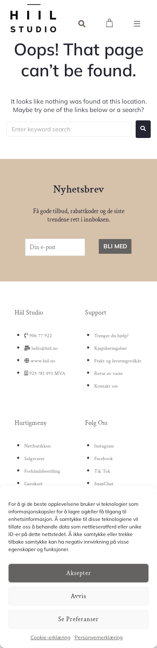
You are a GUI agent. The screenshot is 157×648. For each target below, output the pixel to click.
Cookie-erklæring (50, 637)
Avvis (78, 596)
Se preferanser (78, 619)
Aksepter (78, 573)
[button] (137, 23)
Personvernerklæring (99, 637)
